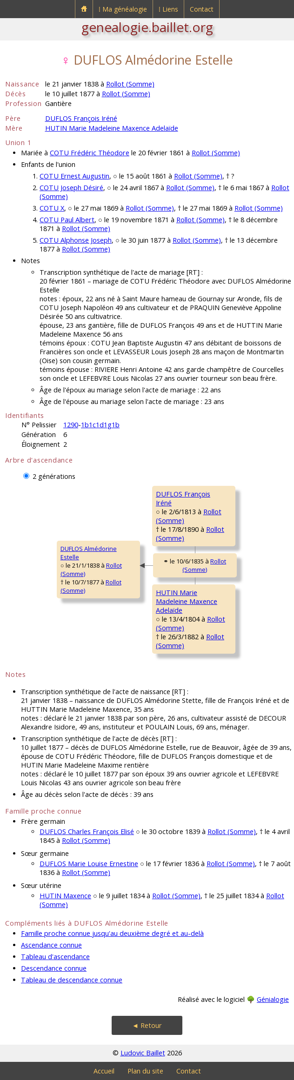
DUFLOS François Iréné (81, 118)
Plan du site (145, 1071)
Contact (202, 9)
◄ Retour (147, 1025)
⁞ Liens (168, 9)
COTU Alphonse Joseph (76, 240)
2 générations (54, 476)
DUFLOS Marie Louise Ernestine (89, 863)
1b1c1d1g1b (100, 424)
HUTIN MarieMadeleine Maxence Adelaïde (186, 601)
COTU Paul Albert (67, 219)
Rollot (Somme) (130, 84)
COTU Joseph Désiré (71, 187)
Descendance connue (54, 968)
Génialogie (273, 999)
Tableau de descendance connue (71, 979)
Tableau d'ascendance (55, 956)
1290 (70, 424)
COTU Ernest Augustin (74, 176)
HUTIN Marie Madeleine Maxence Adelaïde (111, 128)
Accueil (104, 1071)
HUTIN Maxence (65, 895)
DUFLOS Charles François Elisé (87, 831)
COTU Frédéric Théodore (89, 152)
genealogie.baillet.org (147, 27)
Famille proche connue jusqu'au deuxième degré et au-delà (112, 933)
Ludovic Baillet (142, 1052)
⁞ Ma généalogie (123, 9)
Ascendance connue (51, 945)
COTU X (52, 208)
